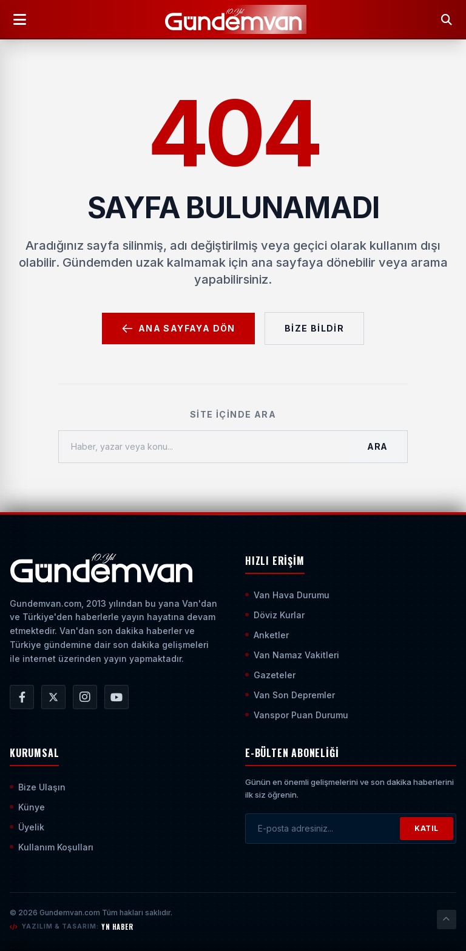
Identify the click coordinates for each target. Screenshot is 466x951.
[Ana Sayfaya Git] (101, 567)
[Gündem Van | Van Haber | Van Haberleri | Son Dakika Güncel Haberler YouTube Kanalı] (116, 697)
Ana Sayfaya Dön (178, 328)
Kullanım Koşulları (51, 847)
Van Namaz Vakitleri (292, 655)
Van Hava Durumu (287, 595)
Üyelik (27, 827)
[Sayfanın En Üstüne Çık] (446, 919)
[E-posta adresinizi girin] (322, 828)
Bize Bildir (314, 328)
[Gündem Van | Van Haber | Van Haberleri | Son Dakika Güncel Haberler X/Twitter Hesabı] (53, 697)
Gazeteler (270, 675)
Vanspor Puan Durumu (296, 715)
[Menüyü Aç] (19, 19)
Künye (27, 807)
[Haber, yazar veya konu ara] (203, 446)
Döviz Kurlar (275, 615)
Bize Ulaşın (38, 787)
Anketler (267, 635)
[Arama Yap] (446, 19)
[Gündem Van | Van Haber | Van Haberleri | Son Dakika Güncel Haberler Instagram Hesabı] (85, 697)
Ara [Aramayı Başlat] (377, 446)
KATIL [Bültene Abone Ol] (426, 828)
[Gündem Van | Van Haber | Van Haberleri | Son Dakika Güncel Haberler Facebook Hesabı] (22, 697)
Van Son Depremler (290, 695)
